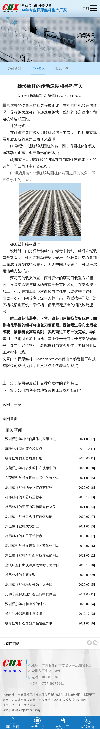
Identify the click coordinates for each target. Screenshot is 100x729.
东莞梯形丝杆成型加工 (22, 526)
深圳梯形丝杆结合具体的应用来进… (32, 439)
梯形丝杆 (10, 105)
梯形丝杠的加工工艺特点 (23, 536)
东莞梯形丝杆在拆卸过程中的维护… (32, 478)
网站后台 (8, 710)
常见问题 (62, 69)
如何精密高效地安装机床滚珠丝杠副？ (50, 390)
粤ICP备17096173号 (28, 710)
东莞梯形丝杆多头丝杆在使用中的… (32, 468)
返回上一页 (11, 404)
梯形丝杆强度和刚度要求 (23, 614)
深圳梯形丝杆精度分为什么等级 (28, 584)
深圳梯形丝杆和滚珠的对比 (25, 604)
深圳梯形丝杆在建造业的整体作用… (32, 546)
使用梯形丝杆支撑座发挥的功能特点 (48, 383)
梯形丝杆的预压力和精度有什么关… (32, 507)
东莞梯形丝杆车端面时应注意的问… (32, 555)
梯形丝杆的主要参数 (20, 575)
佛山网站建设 (26, 705)
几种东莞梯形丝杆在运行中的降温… (32, 594)
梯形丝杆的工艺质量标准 (23, 458)
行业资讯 (38, 71)
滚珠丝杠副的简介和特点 (23, 449)
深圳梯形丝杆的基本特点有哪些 (28, 487)
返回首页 (10, 419)
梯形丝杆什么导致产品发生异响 (28, 623)
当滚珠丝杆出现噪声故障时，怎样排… (34, 565)
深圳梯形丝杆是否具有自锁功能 (28, 517)
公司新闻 (14, 69)
